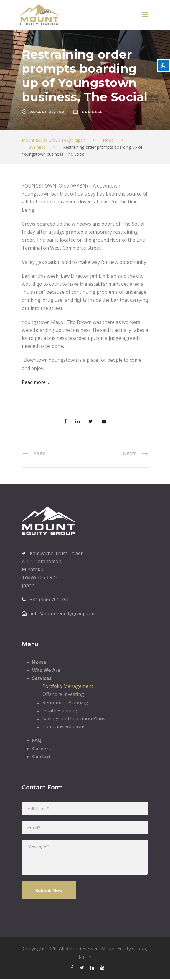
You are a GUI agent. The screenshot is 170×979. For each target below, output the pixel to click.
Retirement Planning (65, 702)
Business (92, 112)
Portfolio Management (67, 686)
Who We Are (46, 670)
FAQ (37, 740)
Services (42, 678)
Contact (41, 756)
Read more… (35, 382)
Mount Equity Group (123, 948)
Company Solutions (63, 726)
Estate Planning (59, 710)
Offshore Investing (63, 694)
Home (39, 662)
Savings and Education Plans (73, 718)
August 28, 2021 (48, 112)
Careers (41, 748)
